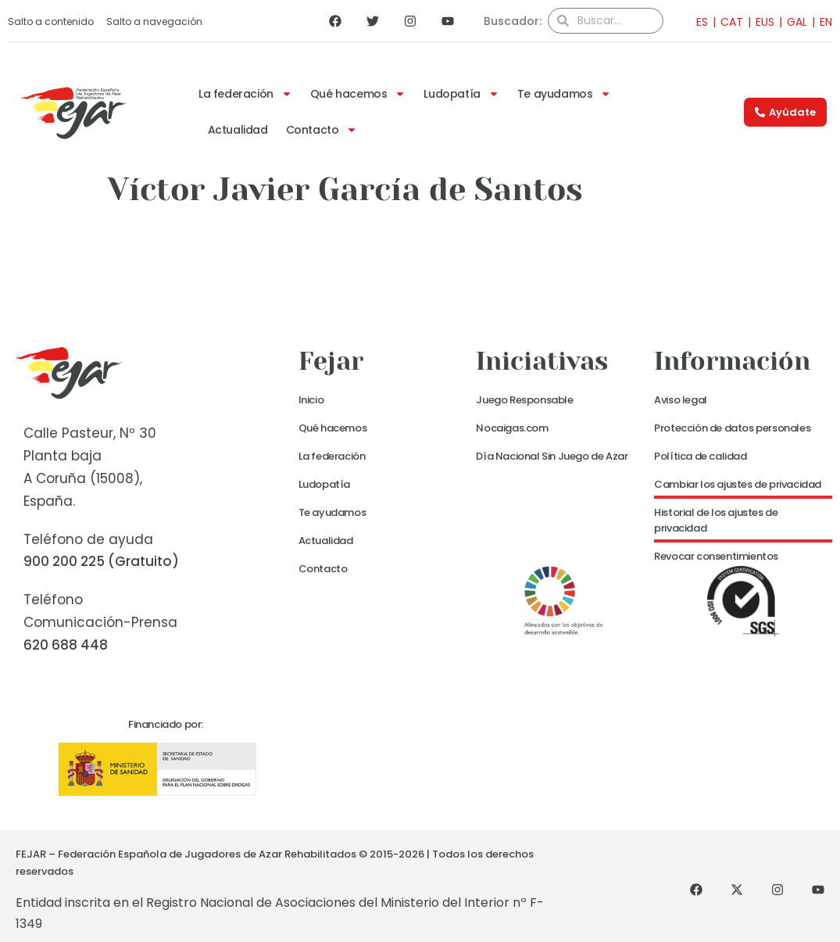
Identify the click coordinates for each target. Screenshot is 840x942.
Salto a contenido (51, 21)
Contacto (322, 129)
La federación (245, 94)
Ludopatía (461, 94)
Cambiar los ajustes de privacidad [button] (737, 484)
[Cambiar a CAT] (725, 21)
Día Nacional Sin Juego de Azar (551, 456)
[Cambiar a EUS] (758, 21)
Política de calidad (700, 456)
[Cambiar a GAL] (790, 21)
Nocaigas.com (512, 428)
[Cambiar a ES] (697, 21)
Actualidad (238, 130)
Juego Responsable (524, 399)
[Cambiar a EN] (819, 21)
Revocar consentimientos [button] (716, 556)
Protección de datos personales (732, 428)
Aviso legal (680, 399)
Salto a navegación (154, 21)
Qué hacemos (358, 94)
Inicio (311, 399)
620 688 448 (65, 645)
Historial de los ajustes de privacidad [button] (715, 520)
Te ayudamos (564, 94)
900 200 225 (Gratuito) (101, 561)
